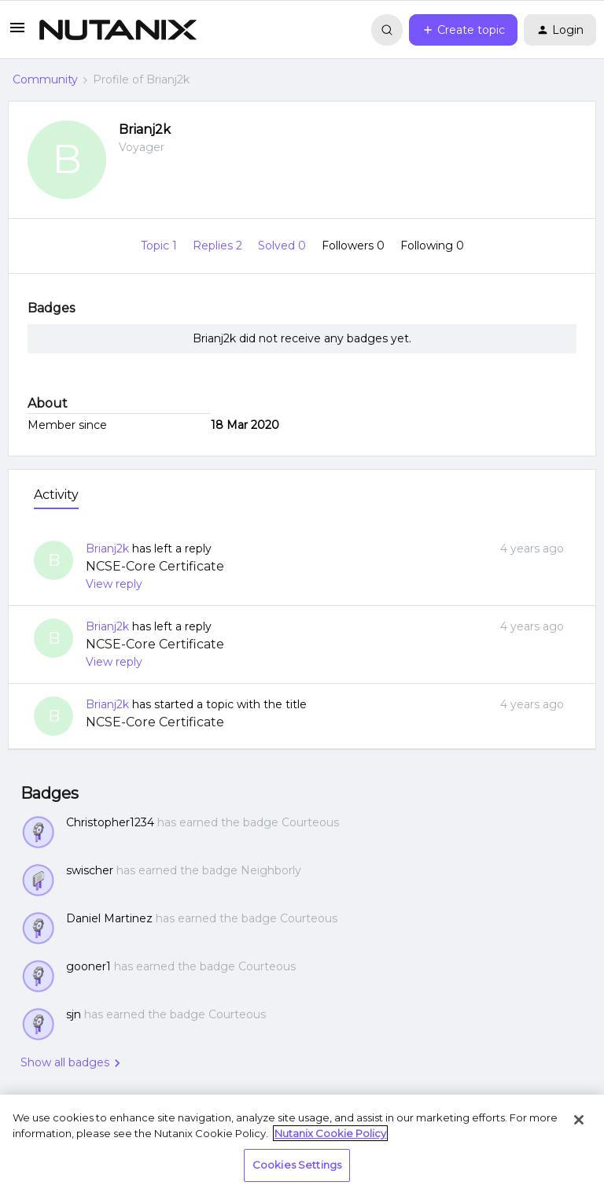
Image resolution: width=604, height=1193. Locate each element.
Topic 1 (160, 245)
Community (45, 79)
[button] (17, 33)
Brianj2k (145, 129)
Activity (56, 494)
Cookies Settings (296, 1164)
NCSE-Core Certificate (155, 566)
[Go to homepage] (118, 30)
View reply (114, 584)
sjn (73, 1014)
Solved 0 (283, 245)
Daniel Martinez (109, 918)
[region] (302, 1144)
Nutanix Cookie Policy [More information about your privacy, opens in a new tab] (330, 1133)
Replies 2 (219, 245)
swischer (89, 870)
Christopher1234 (110, 822)
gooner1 (88, 966)
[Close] (579, 1120)
